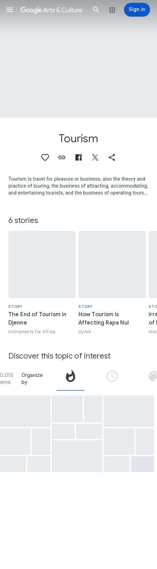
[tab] (70, 379)
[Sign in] (137, 10)
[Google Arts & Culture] (52, 9)
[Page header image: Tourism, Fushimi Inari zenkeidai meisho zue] (78, 59)
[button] (9, 9)
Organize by (32, 378)
